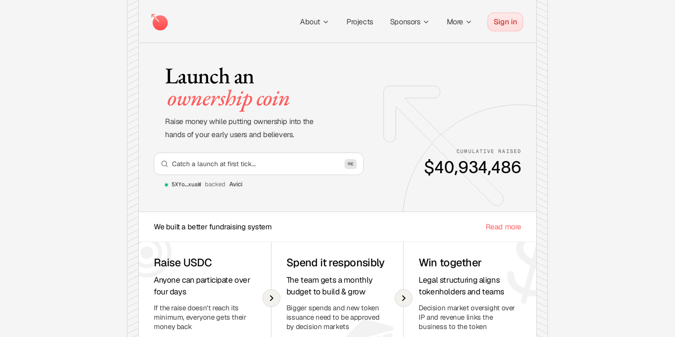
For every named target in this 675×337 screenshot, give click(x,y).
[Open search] (259, 164)
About (315, 22)
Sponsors (410, 22)
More (459, 22)
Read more (503, 227)
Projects (359, 22)
